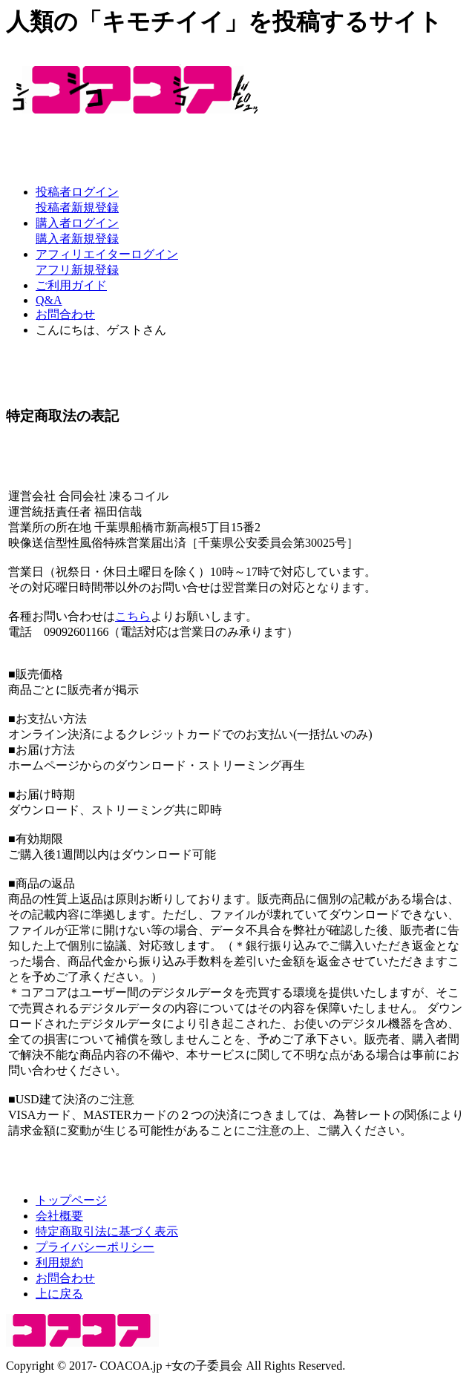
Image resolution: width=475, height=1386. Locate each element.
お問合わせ (65, 314)
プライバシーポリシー (95, 1247)
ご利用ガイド (71, 285)
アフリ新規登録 (77, 269)
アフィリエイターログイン (107, 254)
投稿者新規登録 (77, 207)
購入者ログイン (77, 223)
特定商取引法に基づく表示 (107, 1231)
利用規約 (59, 1262)
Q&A (49, 300)
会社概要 (59, 1215)
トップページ (71, 1200)
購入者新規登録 (77, 238)
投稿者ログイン (77, 191)
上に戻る (59, 1293)
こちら (133, 616)
